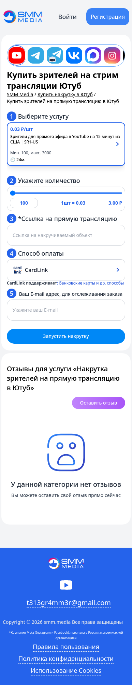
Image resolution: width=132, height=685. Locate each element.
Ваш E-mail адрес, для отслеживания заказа (64, 293)
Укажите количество (43, 180)
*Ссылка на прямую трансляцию (62, 218)
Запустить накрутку (66, 336)
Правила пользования (66, 647)
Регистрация (108, 16)
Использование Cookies (66, 670)
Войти (67, 17)
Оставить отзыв (98, 402)
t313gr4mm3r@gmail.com (69, 602)
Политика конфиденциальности (66, 658)
